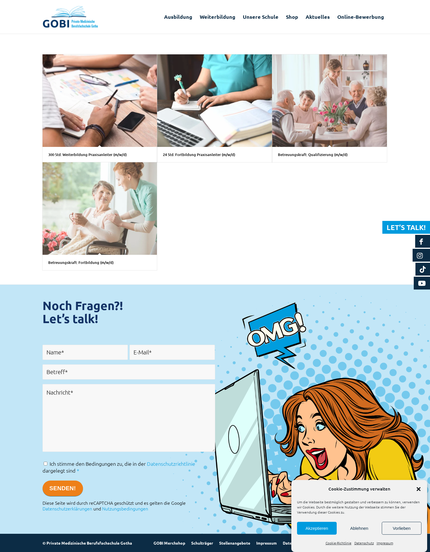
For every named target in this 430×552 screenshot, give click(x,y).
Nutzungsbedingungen (125, 508)
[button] (418, 489)
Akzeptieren (317, 528)
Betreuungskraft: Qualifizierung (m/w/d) (313, 154)
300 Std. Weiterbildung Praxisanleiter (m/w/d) (87, 154)
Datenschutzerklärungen (67, 508)
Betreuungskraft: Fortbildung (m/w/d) (81, 262)
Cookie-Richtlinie (339, 543)
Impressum (385, 543)
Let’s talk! (406, 227)
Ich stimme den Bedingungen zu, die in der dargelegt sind (119, 467)
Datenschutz (364, 543)
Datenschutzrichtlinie (171, 463)
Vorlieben (402, 528)
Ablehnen (359, 528)
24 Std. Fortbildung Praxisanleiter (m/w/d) (199, 154)
